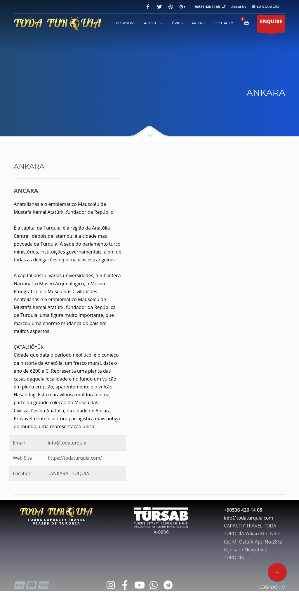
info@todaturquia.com (248, 518)
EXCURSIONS (124, 23)
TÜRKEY (176, 23)
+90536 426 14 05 (206, 6)
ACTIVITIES (153, 23)
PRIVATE (199, 23)
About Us (239, 6)
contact (223, 23)
